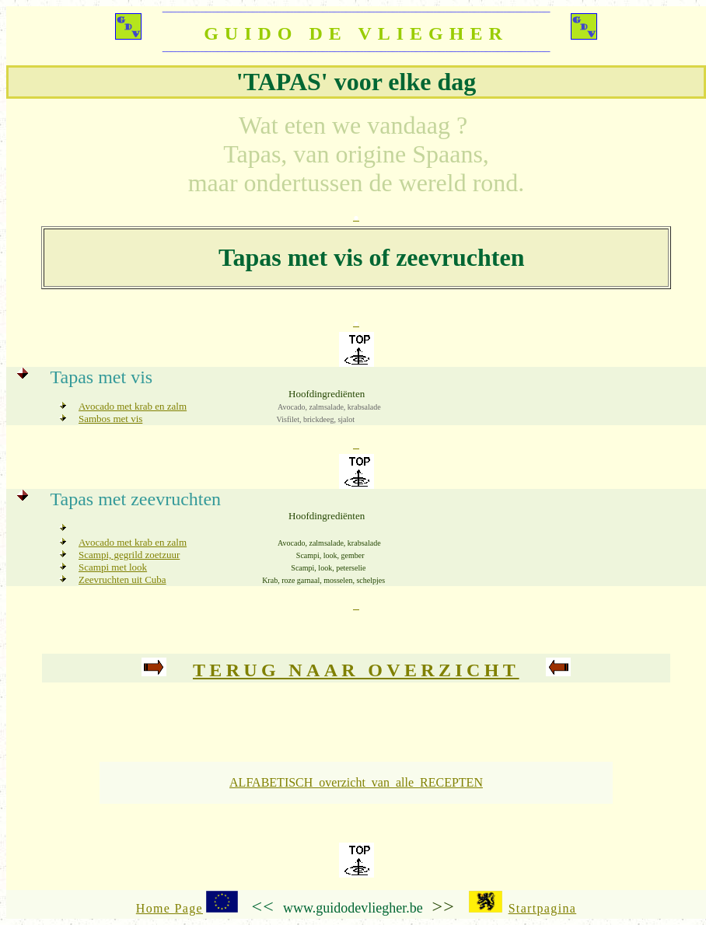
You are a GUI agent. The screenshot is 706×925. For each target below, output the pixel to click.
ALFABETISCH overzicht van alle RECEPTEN (356, 782)
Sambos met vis (110, 418)
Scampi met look (113, 567)
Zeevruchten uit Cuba (122, 579)
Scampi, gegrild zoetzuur (129, 554)
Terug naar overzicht (356, 670)
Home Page (169, 908)
